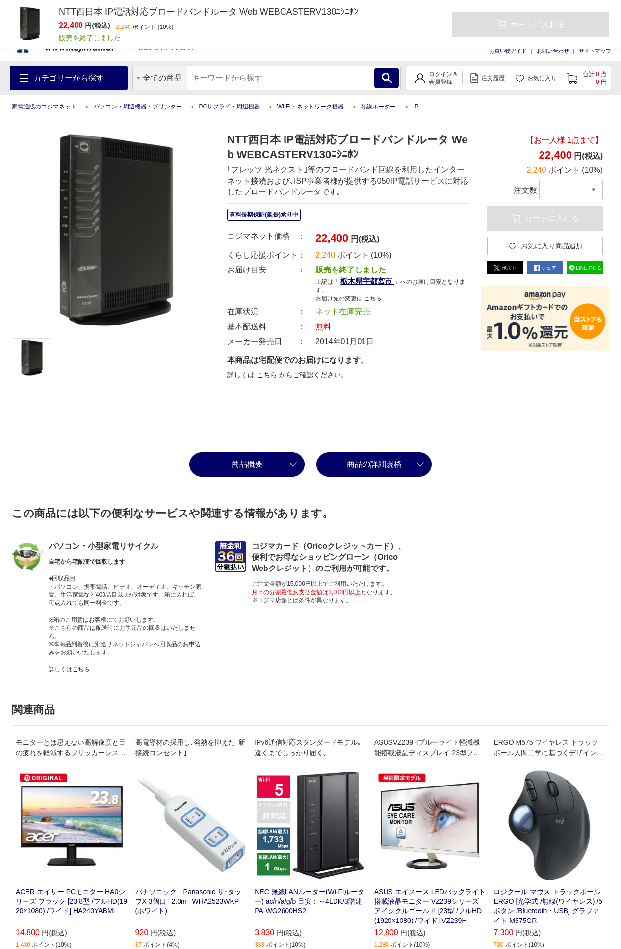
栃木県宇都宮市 (367, 281)
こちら (373, 298)
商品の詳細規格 (374, 464)
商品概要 (247, 464)
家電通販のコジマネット (44, 106)
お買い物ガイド (508, 51)
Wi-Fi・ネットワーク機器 (310, 106)
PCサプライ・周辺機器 (229, 106)
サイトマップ (595, 51)
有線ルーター (378, 106)
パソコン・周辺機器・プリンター (138, 106)
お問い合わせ (553, 51)
